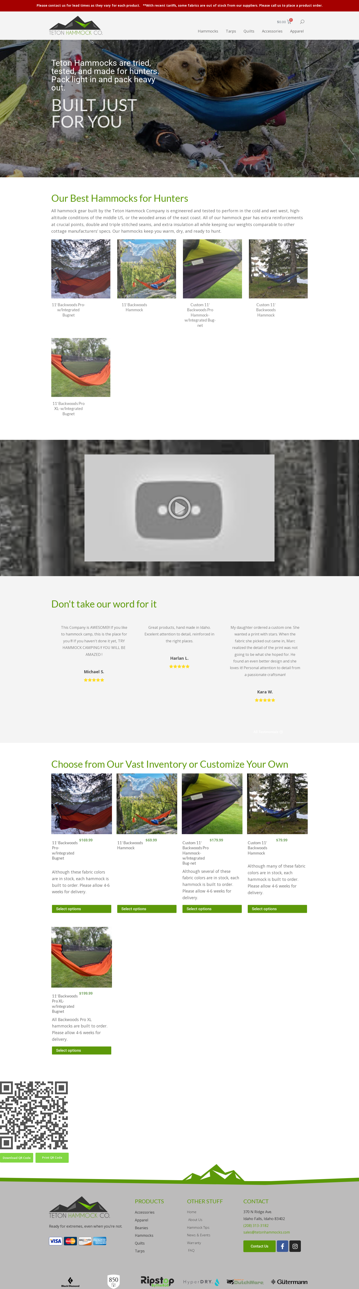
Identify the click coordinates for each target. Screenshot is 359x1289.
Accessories (268, 30)
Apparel (296, 30)
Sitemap (82, 1283)
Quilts (243, 30)
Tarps (222, 30)
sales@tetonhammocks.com (267, 1202)
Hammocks (198, 30)
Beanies (142, 1197)
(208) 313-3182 (256, 1195)
